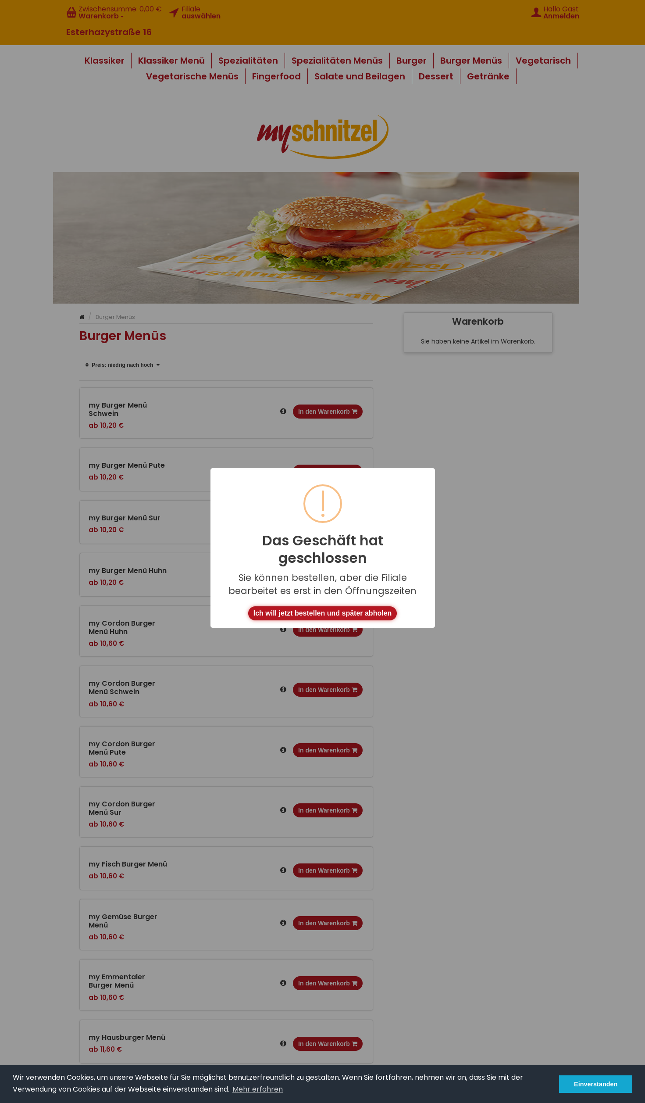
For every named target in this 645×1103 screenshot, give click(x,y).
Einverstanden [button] (595, 1084)
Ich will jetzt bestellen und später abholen (322, 613)
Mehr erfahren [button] (257, 1089)
